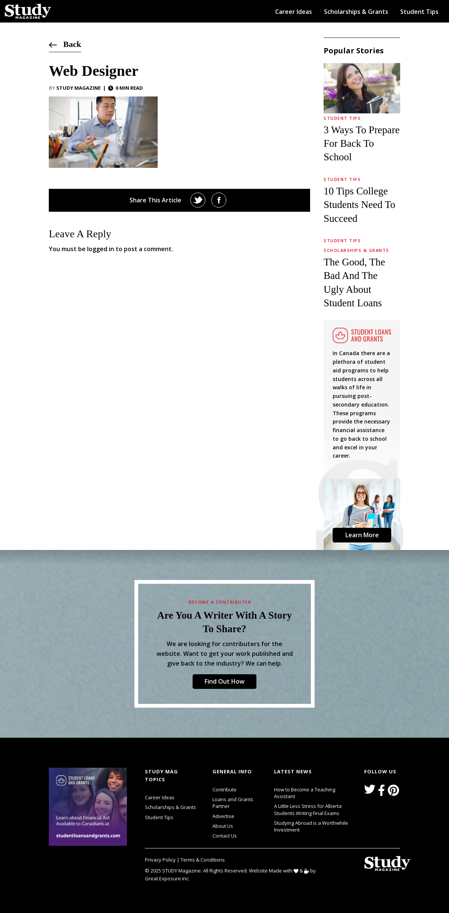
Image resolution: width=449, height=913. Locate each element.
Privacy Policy (161, 859)
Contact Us (224, 835)
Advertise (223, 816)
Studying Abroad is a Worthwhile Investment (311, 826)
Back (65, 44)
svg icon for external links (129, 769)
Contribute (224, 789)
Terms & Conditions (203, 859)
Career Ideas (293, 12)
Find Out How (224, 681)
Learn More (362, 535)
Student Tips (419, 12)
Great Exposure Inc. (169, 878)
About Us (222, 826)
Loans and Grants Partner (238, 801)
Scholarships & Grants (356, 12)
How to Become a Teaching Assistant (304, 793)
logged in (100, 249)
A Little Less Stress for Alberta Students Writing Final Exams (308, 809)
